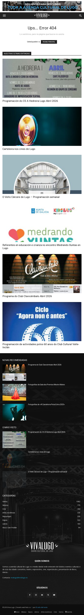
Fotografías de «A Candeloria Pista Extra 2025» (46, 404)
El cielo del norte (41, 607)
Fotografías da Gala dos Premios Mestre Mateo (46, 385)
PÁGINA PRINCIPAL (49, 42)
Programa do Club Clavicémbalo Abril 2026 (27, 296)
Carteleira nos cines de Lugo (18, 148)
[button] (4, 15)
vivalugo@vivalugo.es (19, 577)
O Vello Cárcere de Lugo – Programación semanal (31, 197)
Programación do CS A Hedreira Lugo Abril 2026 (30, 100)
